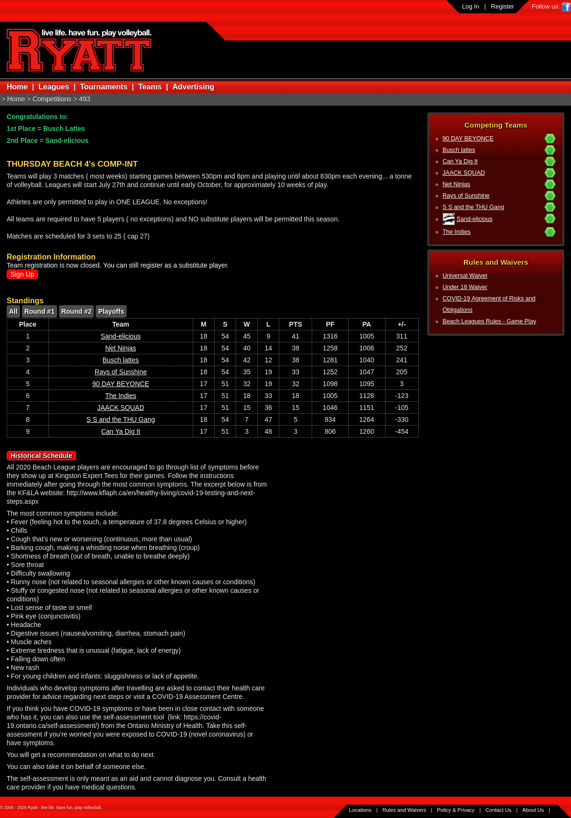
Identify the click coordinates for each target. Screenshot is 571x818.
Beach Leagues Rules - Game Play (489, 321)
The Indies (457, 232)
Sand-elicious (475, 219)
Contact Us (498, 810)
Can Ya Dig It (460, 161)
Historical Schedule (41, 455)
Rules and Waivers (404, 810)
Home (17, 87)
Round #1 (39, 311)
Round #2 (76, 311)
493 (84, 99)
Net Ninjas (456, 184)
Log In (470, 6)
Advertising (193, 87)
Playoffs (111, 311)
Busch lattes (459, 150)
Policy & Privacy (456, 810)
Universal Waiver (465, 275)
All (13, 311)
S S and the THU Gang (473, 207)
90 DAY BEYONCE (468, 138)
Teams (150, 87)
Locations (360, 810)
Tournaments (104, 87)
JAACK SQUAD (464, 173)
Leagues (54, 87)
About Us (533, 810)
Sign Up (22, 274)
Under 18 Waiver (465, 287)
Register (502, 6)
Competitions (51, 99)
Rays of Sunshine (466, 195)
